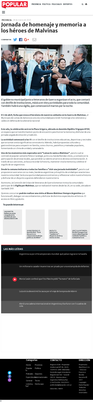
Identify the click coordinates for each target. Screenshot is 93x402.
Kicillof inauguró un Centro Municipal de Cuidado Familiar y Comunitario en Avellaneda (80, 235)
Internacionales (41, 377)
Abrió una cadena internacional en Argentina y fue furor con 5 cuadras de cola (52, 304)
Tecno (37, 381)
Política (46, 4)
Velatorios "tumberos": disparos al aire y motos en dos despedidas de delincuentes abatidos (56, 237)
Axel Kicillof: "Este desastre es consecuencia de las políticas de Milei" (34, 234)
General (29, 381)
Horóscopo (39, 384)
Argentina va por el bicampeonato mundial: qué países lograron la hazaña (53, 254)
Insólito (53, 230)
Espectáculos (31, 377)
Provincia (36, 4)
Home (28, 365)
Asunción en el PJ (33, 230)
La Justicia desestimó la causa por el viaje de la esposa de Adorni (48, 291)
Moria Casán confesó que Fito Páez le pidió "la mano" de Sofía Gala (49, 279)
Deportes (67, 4)
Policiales (57, 4)
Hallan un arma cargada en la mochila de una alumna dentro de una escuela (11, 217)
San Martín (8, 211)
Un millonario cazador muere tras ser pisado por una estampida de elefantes (54, 266)
